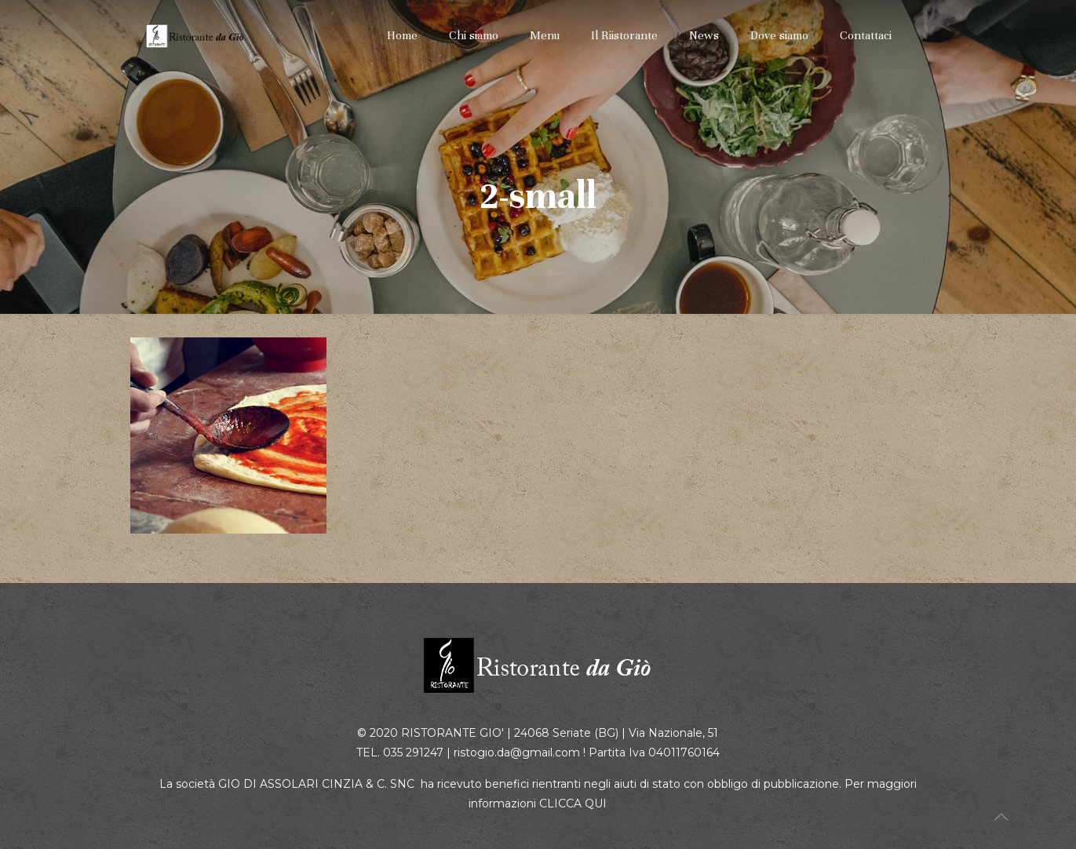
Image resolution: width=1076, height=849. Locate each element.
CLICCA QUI (573, 803)
